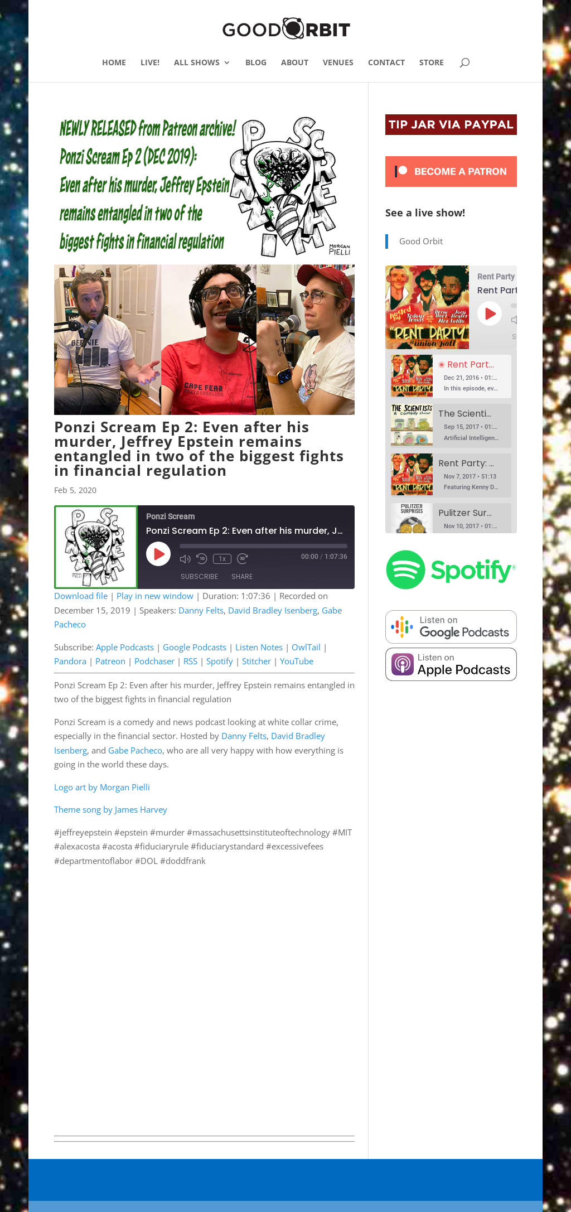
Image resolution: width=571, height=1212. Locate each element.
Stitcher (256, 661)
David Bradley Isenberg (272, 610)
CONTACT (386, 63)
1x (222, 559)
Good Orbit (421, 241)
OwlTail (306, 647)
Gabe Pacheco (135, 750)
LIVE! (150, 63)
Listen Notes (259, 647)
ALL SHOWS (197, 63)
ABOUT (294, 63)
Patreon (110, 661)
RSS (190, 661)
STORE (431, 63)
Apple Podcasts (125, 647)
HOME (114, 63)
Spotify (219, 661)
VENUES (338, 63)
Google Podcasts (194, 647)
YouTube (296, 661)
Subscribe (199, 576)
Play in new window (155, 595)
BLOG (256, 63)
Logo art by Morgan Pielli (102, 787)
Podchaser (154, 661)
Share (242, 576)
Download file (81, 595)
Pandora (70, 661)
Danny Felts (201, 610)
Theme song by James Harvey (110, 809)
